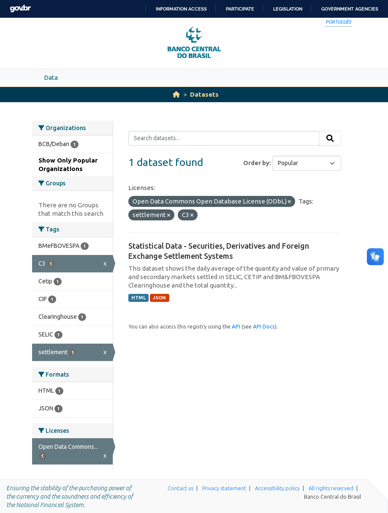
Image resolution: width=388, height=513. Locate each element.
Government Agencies (349, 9)
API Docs (264, 326)
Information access (181, 9)
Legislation (287, 9)
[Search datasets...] (224, 138)
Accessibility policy (277, 488)
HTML (138, 297)
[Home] (176, 94)
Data (51, 77)
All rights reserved (331, 488)
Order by (256, 163)
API (236, 326)
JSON (159, 297)
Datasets (204, 94)
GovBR (20, 9)
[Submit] (330, 138)
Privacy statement (224, 488)
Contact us (180, 488)
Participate (240, 9)
